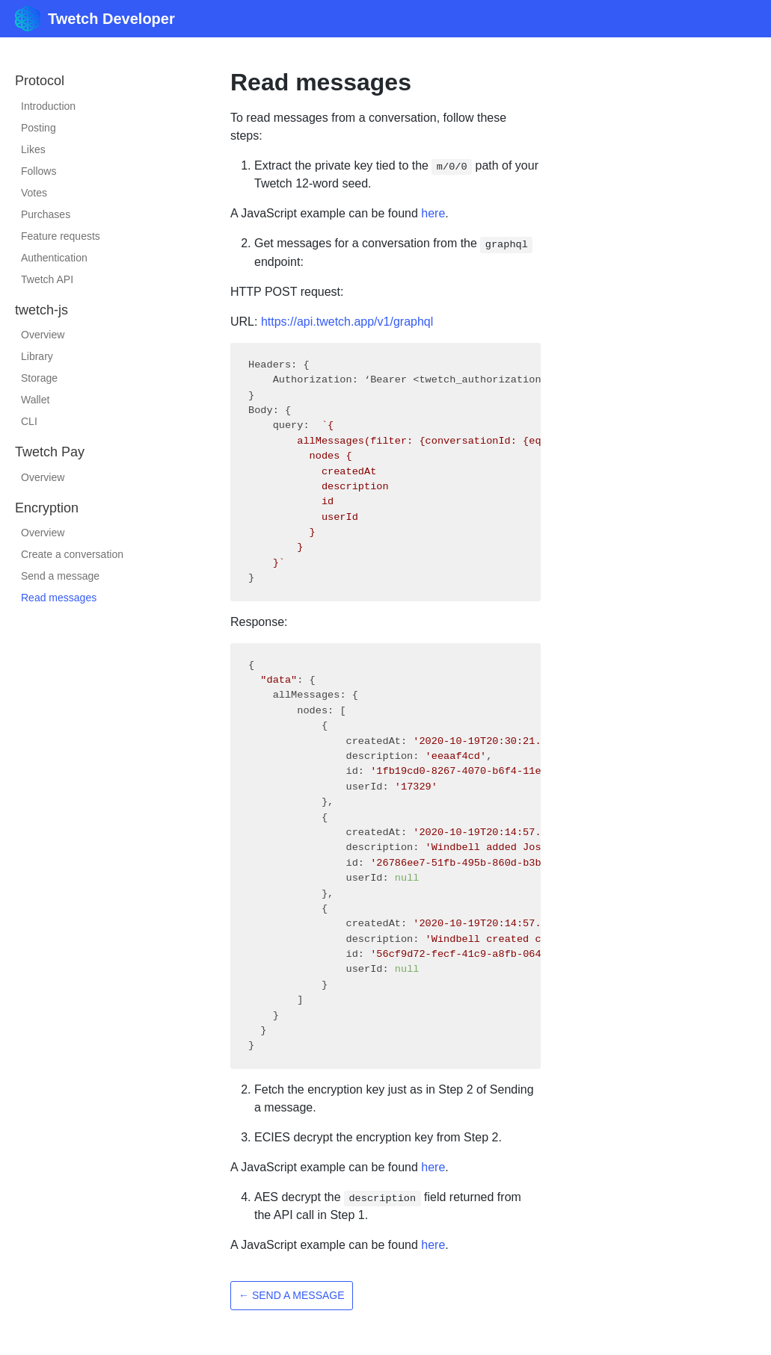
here (433, 213)
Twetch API (47, 279)
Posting (38, 128)
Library (37, 356)
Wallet (35, 400)
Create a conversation (72, 554)
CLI (29, 421)
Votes (34, 193)
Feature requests (60, 236)
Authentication (54, 258)
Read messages (58, 598)
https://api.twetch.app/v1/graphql (347, 321)
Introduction (48, 106)
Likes (33, 149)
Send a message (60, 576)
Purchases (45, 214)
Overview (42, 335)
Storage (39, 378)
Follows (38, 171)
